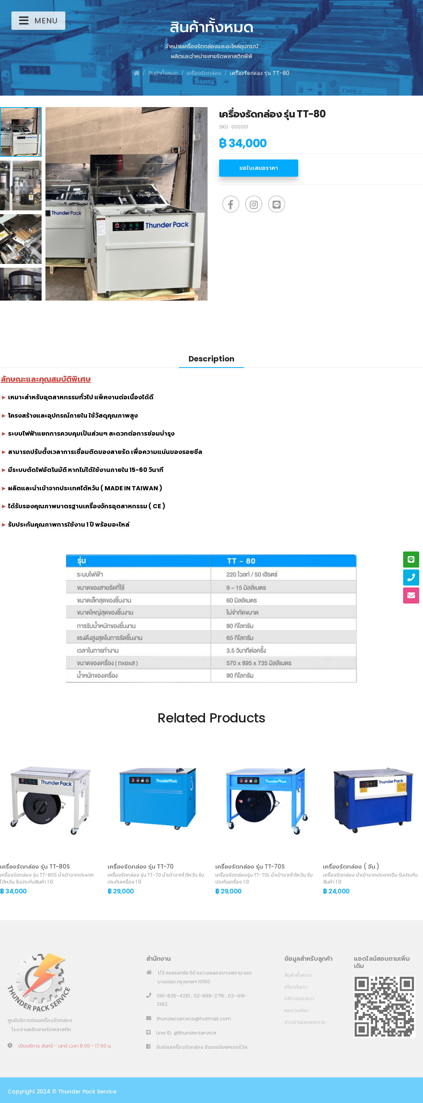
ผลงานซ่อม (296, 1010)
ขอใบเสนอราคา (258, 168)
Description (211, 358)
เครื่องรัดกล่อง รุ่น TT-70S (250, 866)
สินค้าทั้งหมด (163, 73)
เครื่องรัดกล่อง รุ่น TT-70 (141, 866)
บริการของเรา (299, 998)
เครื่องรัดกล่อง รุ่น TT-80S (35, 866)
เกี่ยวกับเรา (296, 987)
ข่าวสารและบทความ (305, 1022)
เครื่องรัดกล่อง (204, 73)
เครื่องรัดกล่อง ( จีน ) (351, 866)
